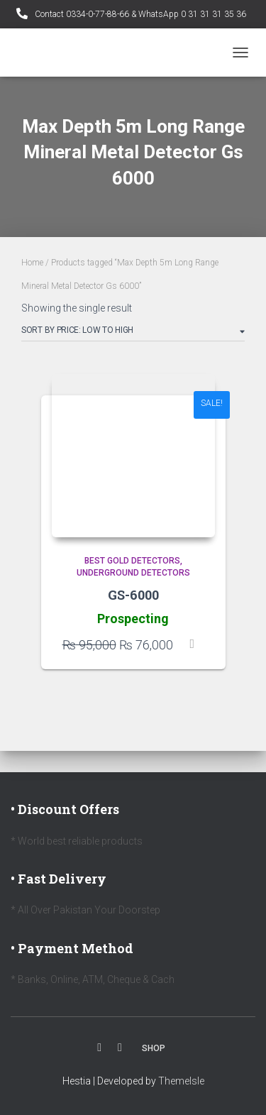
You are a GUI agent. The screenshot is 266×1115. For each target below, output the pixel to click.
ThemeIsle (181, 1081)
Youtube (120, 1047)
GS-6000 (133, 594)
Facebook (99, 1047)
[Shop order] (133, 333)
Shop (153, 1048)
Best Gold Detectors (132, 561)
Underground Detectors (133, 573)
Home (32, 263)
